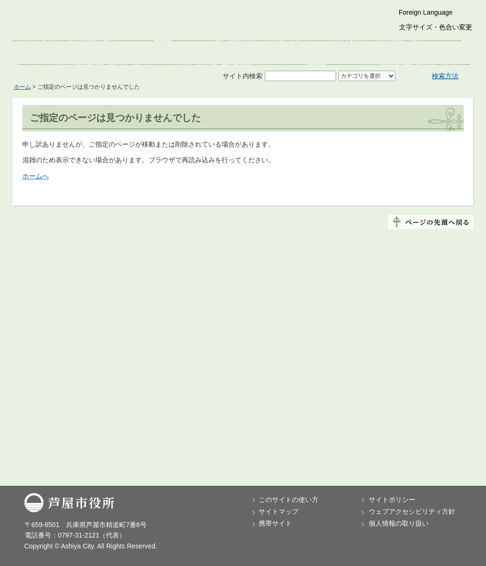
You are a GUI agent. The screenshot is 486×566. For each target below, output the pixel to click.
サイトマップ (279, 511)
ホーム (22, 87)
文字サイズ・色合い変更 (435, 27)
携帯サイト (275, 523)
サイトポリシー (392, 499)
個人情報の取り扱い (399, 523)
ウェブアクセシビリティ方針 (412, 511)
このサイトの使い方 (288, 499)
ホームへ (35, 176)
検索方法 (445, 76)
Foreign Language (426, 12)
